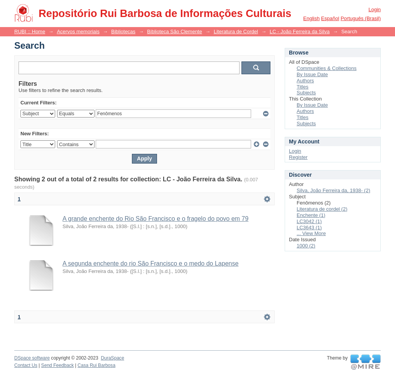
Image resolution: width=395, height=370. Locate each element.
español (330, 18)
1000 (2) (306, 246)
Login (374, 9)
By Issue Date (312, 74)
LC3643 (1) (309, 227)
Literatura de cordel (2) (322, 209)
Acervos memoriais (78, 31)
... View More (311, 233)
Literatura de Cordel (236, 31)
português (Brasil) (361, 18)
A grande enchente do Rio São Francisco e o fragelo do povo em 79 (155, 218)
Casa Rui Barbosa (96, 365)
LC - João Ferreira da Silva (299, 31)
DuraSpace (112, 358)
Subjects (306, 92)
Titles (303, 87)
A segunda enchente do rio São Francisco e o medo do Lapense (150, 263)
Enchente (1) (311, 215)
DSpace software (32, 358)
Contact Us (25, 365)
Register (298, 157)
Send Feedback (57, 365)
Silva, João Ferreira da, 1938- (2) (333, 190)
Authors (305, 81)
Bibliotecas (123, 31)
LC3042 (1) (309, 221)
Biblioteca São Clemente (174, 31)
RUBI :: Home (29, 31)
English (311, 18)
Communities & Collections (326, 68)
